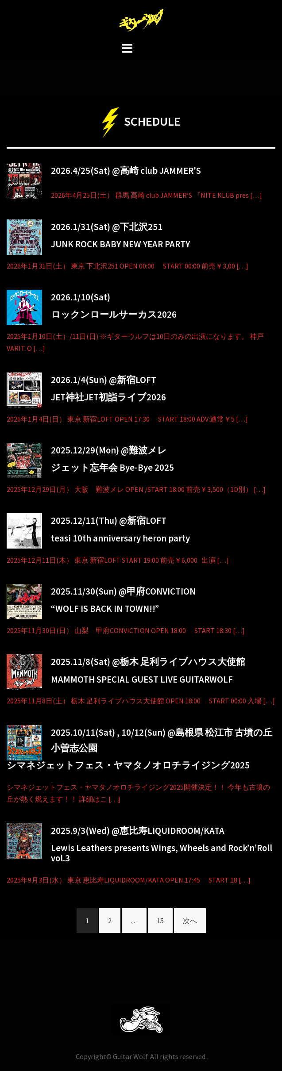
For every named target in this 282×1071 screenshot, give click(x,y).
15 (160, 920)
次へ (190, 920)
